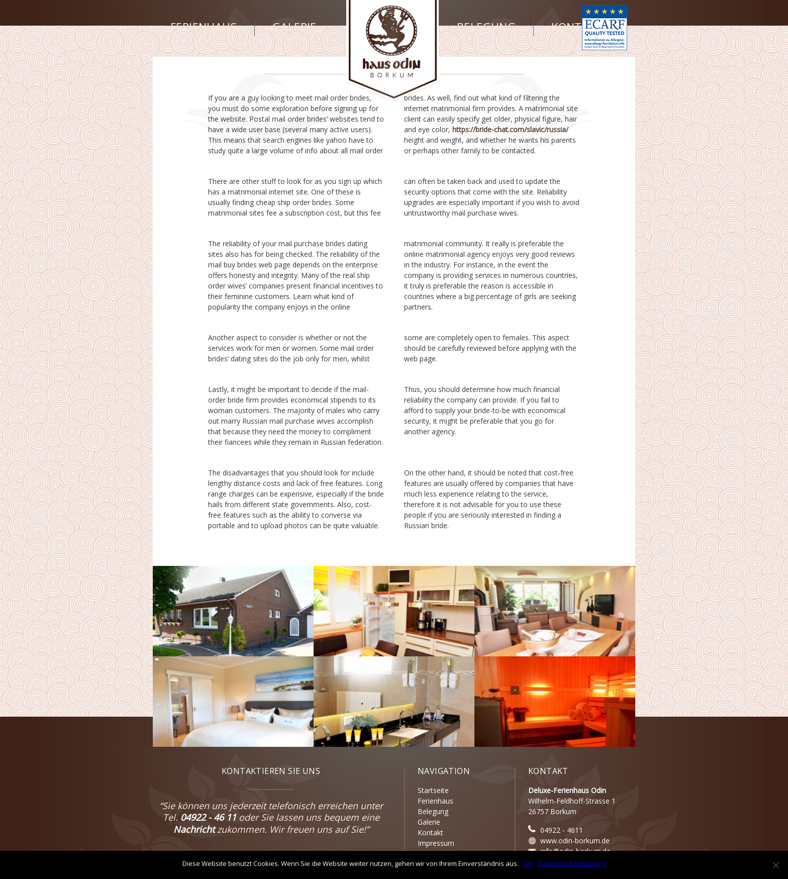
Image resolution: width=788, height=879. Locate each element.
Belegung (486, 27)
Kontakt (577, 27)
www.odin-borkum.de (575, 840)
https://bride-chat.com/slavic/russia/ (510, 129)
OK (528, 863)
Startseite (433, 790)
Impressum (436, 843)
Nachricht (194, 829)
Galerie (294, 27)
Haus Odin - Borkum (392, 50)
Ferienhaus (203, 27)
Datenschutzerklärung (572, 863)
